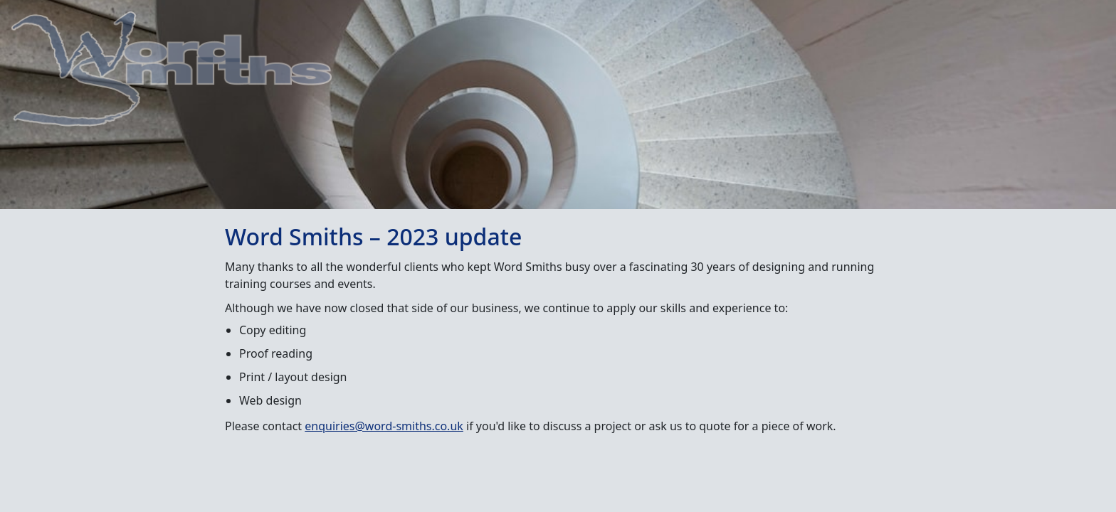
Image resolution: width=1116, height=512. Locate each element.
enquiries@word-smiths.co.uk (384, 426)
